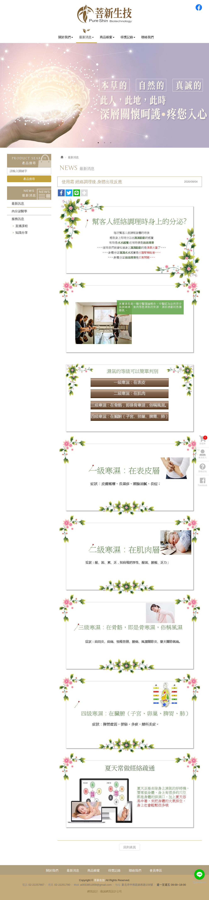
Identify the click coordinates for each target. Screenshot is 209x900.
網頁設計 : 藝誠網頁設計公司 (104, 891)
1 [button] (98, 143)
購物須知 (202, 465)
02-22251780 (62, 884)
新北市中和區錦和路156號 (137, 884)
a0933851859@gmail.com (96, 884)
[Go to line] (199, 874)
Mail (76, 884)
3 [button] (111, 143)
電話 (24, 884)
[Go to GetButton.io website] (199, 882)
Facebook (198, 7)
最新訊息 (18, 203)
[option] (104, 95)
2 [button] (104, 143)
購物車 (203, 438)
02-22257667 (36, 884)
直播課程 (21, 226)
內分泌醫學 (19, 211)
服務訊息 (18, 219)
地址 (118, 884)
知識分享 (21, 233)
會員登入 (202, 452)
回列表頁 (129, 847)
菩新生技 (104, 14)
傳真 (50, 884)
